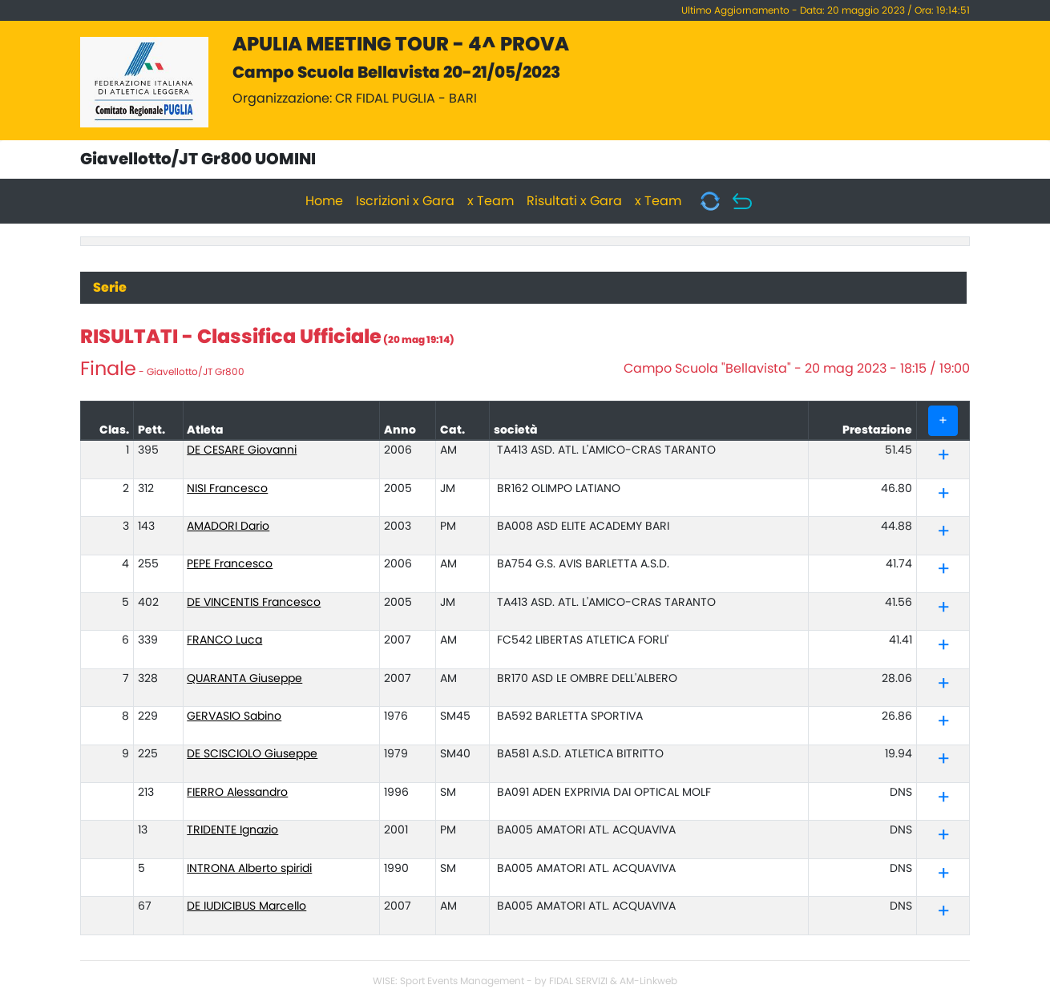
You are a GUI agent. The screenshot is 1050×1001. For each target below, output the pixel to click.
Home (324, 201)
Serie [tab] (110, 287)
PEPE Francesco (230, 564)
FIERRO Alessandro (237, 792)
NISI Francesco (227, 488)
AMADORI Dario (228, 526)
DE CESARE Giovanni (242, 450)
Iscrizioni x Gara (405, 201)
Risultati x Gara (574, 201)
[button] (943, 458)
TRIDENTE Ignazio (232, 830)
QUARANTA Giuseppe (244, 678)
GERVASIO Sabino (234, 716)
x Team (490, 201)
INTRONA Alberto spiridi (249, 868)
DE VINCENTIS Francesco (254, 602)
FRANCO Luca (224, 640)
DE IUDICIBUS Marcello (246, 906)
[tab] (943, 456)
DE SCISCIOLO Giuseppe (252, 754)
